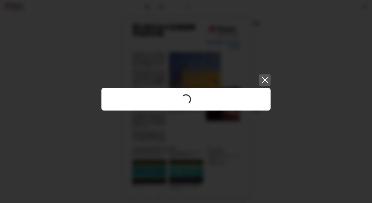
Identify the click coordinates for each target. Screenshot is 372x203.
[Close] (265, 80)
